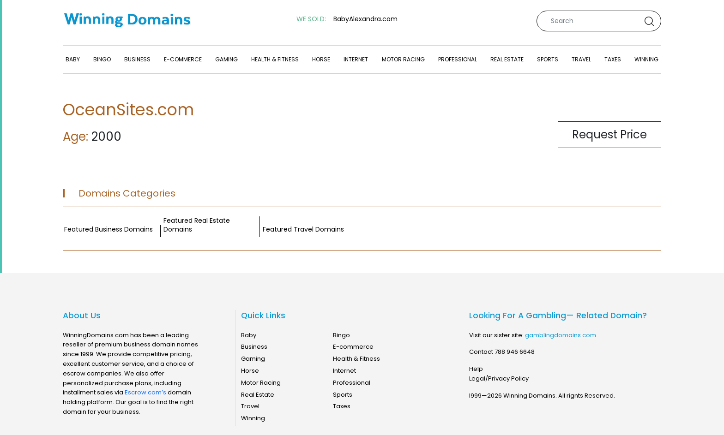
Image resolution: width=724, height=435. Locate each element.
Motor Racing (403, 59)
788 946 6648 (515, 351)
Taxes (612, 59)
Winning (646, 59)
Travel (581, 59)
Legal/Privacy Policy (499, 378)
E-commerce (183, 59)
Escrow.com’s (145, 392)
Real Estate (507, 59)
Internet (356, 59)
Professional (457, 59)
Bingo (102, 59)
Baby (73, 59)
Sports (547, 59)
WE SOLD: (311, 19)
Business (137, 59)
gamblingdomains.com (560, 335)
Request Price (609, 134)
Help (476, 368)
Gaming (226, 59)
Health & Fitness (275, 59)
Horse (321, 59)
